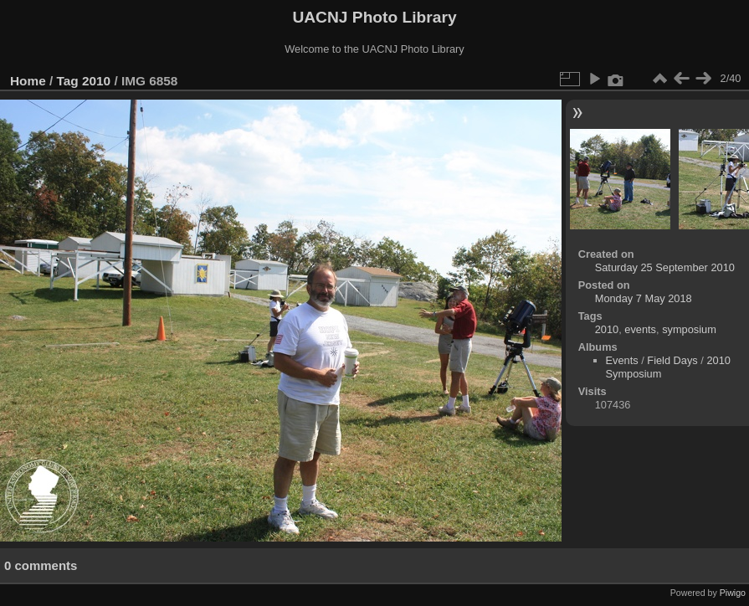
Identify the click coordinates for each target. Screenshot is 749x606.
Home (28, 81)
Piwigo (733, 593)
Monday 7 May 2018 (643, 298)
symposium (689, 329)
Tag (68, 81)
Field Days (672, 360)
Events (622, 360)
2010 (96, 81)
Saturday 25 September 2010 (665, 267)
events (640, 329)
